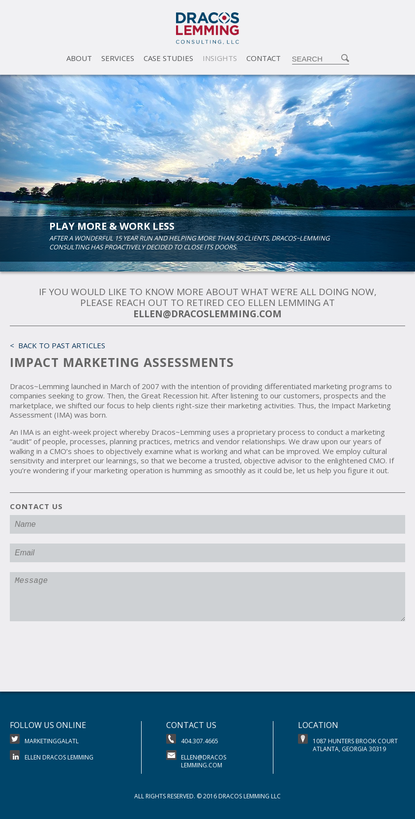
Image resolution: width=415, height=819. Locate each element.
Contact (263, 58)
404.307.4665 (192, 739)
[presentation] (84, 660)
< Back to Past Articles (57, 345)
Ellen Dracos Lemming (51, 755)
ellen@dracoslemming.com (196, 759)
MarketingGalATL (44, 739)
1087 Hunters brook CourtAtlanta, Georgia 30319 (348, 743)
